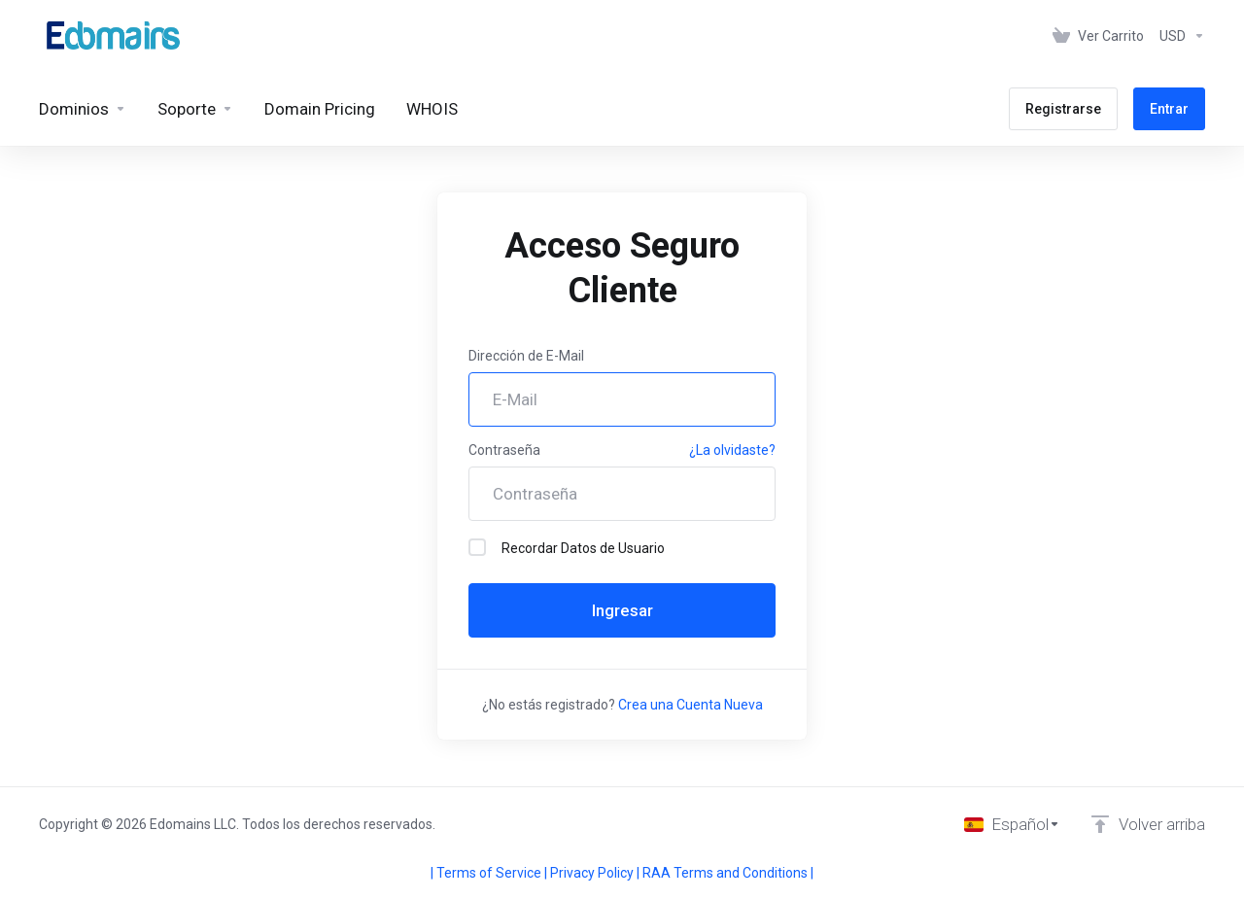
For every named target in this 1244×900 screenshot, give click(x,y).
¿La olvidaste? (732, 450)
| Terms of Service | (490, 873)
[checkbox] (477, 547)
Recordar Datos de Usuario (566, 547)
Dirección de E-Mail (526, 355)
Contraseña (504, 450)
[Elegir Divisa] (1178, 35)
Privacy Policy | (596, 873)
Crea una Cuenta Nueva (690, 704)
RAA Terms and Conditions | (727, 873)
